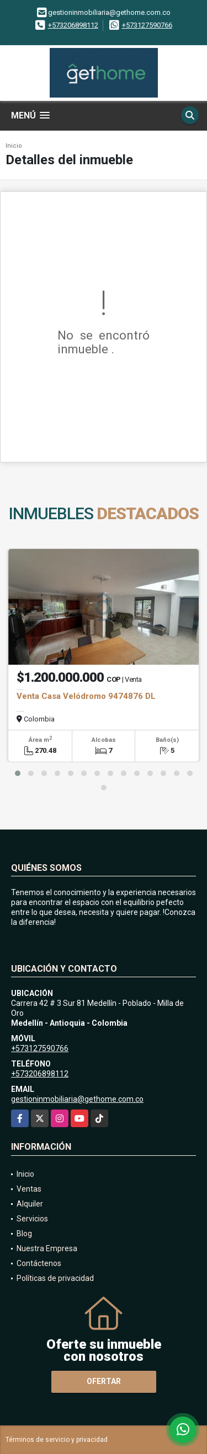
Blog (24, 1233)
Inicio (14, 145)
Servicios (32, 1218)
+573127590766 (147, 25)
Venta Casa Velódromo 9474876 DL (86, 696)
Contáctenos (39, 1263)
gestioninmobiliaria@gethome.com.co (77, 1099)
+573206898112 (73, 25)
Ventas (29, 1188)
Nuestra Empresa (47, 1248)
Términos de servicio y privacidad (57, 1440)
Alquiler (30, 1203)
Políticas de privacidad (55, 1278)
